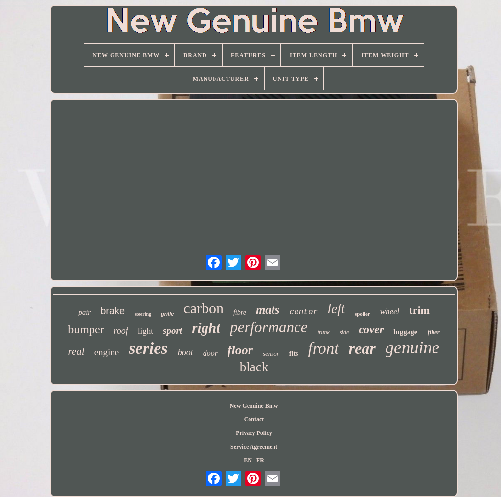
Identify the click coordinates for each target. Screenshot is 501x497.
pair (84, 312)
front (323, 348)
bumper (86, 329)
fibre (239, 312)
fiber (434, 332)
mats (268, 309)
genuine (413, 347)
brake (112, 310)
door (210, 353)
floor (240, 350)
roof (121, 331)
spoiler (362, 314)
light (145, 331)
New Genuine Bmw (254, 405)
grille (167, 314)
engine (106, 352)
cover (371, 330)
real (76, 351)
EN (248, 460)
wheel (390, 311)
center (304, 312)
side (344, 332)
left (336, 308)
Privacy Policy (254, 433)
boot (185, 352)
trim (419, 310)
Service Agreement (253, 446)
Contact (254, 419)
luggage (405, 332)
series (148, 348)
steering (143, 314)
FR (260, 460)
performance (268, 327)
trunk (324, 332)
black (254, 367)
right (206, 328)
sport (172, 330)
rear (361, 348)
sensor (271, 353)
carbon (203, 308)
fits (293, 353)
